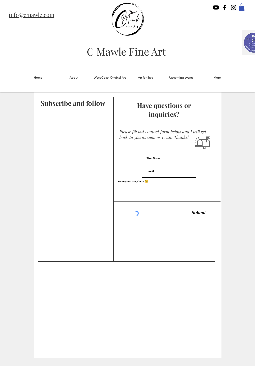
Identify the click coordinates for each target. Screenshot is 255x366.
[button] (242, 7)
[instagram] (233, 7)
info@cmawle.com (31, 14)
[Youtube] (215, 7)
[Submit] (198, 213)
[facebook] (224, 7)
